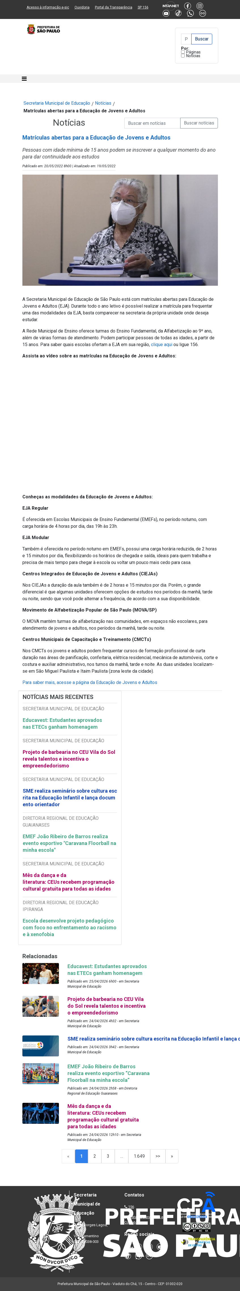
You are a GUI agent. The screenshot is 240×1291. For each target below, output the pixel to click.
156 (131, 1207)
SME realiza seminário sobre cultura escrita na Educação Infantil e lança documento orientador (70, 797)
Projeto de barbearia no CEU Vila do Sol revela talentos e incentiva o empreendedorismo (69, 759)
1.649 (139, 1156)
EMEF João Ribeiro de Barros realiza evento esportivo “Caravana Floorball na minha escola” (108, 1073)
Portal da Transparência (113, 7)
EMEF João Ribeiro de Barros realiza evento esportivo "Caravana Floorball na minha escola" (69, 843)
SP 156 (143, 7)
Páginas (193, 52)
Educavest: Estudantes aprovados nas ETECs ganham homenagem (62, 723)
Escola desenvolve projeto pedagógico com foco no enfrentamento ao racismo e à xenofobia (69, 927)
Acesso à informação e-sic (48, 7)
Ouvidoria (82, 7)
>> (158, 1156)
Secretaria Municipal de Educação (57, 103)
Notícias (193, 55)
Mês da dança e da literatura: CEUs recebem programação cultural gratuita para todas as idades (68, 882)
